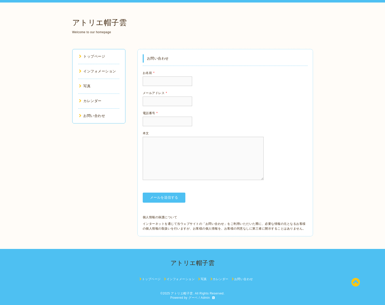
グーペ (193, 297)
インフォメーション (97, 71)
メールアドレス (155, 93)
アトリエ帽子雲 (99, 22)
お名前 (149, 73)
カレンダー (90, 101)
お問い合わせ (92, 116)
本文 (146, 133)
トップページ (92, 56)
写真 (85, 86)
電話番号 (150, 113)
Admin (205, 297)
